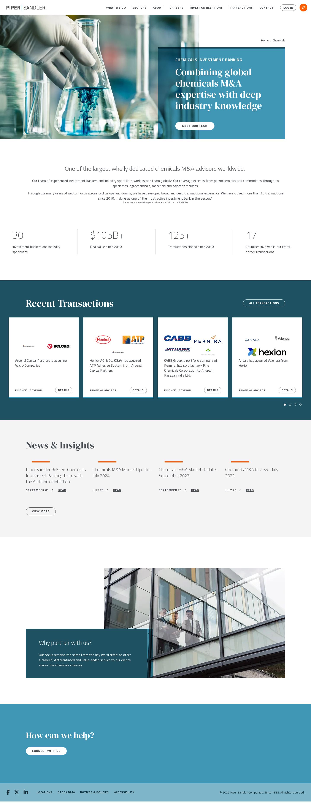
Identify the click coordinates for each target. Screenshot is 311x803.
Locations (44, 793)
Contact (266, 7)
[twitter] (16, 794)
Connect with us (47, 752)
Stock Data (66, 793)
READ (62, 491)
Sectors (139, 7)
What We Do (116, 7)
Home (265, 40)
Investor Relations (206, 7)
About (158, 7)
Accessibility (124, 793)
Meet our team (195, 126)
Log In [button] (287, 7)
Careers (176, 7)
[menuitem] (116, 7)
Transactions (241, 7)
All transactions (262, 303)
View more (42, 512)
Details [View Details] (63, 390)
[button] (116, 7)
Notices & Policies (94, 793)
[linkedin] (26, 794)
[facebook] (8, 794)
